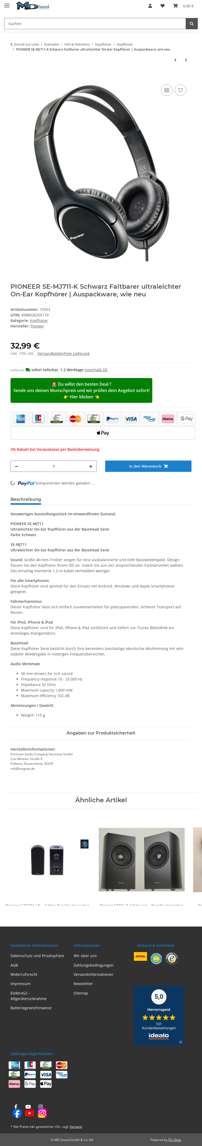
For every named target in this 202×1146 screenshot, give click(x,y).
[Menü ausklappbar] (6, 3)
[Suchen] (95, 23)
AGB (14, 965)
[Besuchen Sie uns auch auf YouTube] (28, 1111)
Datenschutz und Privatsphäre (37, 955)
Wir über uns (85, 955)
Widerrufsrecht (24, 974)
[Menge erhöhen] (91, 466)
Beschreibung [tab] (26, 499)
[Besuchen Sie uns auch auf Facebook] (16, 1111)
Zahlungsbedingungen (94, 965)
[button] (150, 6)
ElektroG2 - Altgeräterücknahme (29, 996)
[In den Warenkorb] (15, 77)
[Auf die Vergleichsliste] (167, 90)
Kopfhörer (39, 320)
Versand (76, 1126)
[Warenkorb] (183, 6)
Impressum (21, 983)
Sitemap (81, 993)
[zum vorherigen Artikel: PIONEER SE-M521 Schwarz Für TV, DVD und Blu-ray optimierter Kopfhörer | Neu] (175, 60)
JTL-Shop (174, 1140)
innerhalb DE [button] (96, 369)
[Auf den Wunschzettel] (180, 90)
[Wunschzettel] (162, 6)
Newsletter (83, 983)
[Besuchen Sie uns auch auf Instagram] (41, 1111)
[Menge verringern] (16, 466)
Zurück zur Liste (26, 44)
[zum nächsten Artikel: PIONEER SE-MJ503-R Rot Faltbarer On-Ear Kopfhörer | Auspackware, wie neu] (186, 60)
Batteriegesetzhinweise (31, 1007)
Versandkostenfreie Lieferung (64, 353)
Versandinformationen (93, 974)
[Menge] (53, 466)
